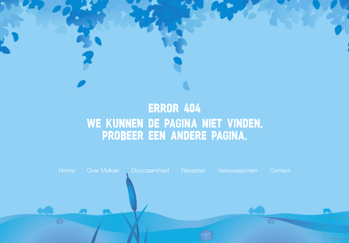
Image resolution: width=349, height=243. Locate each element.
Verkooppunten (238, 170)
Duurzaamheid (150, 170)
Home (67, 170)
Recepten (193, 170)
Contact (280, 170)
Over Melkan (103, 170)
